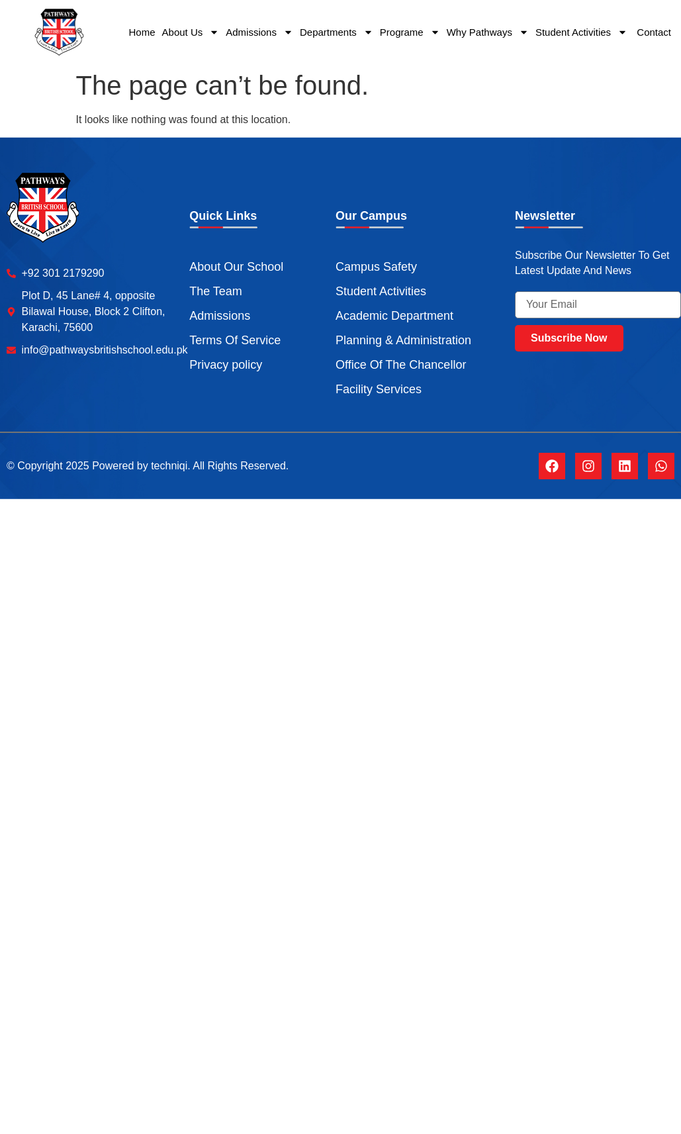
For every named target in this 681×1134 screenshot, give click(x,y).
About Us (191, 32)
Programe (410, 32)
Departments (336, 32)
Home (142, 32)
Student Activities (581, 32)
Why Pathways (488, 32)
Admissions (259, 32)
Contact (652, 32)
